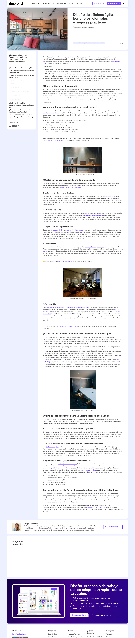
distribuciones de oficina (51, 113)
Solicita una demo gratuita (94, 507)
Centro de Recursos (74, 634)
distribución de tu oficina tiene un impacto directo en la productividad (67, 307)
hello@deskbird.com (19, 634)
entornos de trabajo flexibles (94, 247)
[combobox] (124, 3)
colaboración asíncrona (66, 261)
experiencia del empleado (89, 470)
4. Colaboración (15, 95)
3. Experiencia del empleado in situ (21, 91)
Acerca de (109, 634)
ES (123, 3)
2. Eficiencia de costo (16, 87)
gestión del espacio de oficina (67, 464)
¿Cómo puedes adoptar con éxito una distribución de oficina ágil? (21, 111)
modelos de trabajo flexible (74, 230)
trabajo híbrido (58, 230)
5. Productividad (15, 99)
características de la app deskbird (54, 140)
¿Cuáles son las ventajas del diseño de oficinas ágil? (21, 76)
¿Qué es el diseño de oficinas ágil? (20, 68)
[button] (35, 3)
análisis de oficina (109, 196)
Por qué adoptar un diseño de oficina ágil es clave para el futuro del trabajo (21, 116)
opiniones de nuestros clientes (68, 326)
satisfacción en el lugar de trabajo (70, 187)
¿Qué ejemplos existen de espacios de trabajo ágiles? (21, 71)
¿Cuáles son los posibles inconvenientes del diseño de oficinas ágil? (21, 105)
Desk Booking (52, 634)
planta (45, 251)
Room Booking (53, 637)
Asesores (109, 637)
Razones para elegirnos (94, 636)
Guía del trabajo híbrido (75, 637)
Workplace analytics (52, 447)
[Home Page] (16, 3)
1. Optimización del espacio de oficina (19, 82)
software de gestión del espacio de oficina (56, 468)
